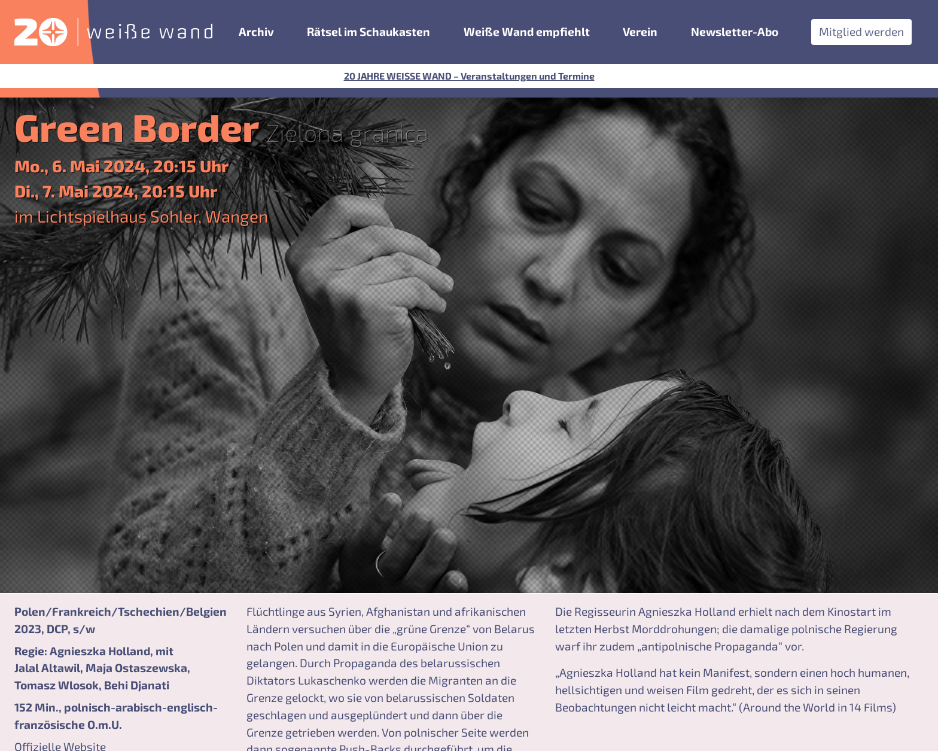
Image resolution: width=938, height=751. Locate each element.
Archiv (256, 31)
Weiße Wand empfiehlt (527, 31)
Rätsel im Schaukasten (368, 31)
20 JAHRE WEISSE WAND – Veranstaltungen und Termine (469, 75)
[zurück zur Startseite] (113, 32)
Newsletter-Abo (734, 31)
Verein (640, 31)
